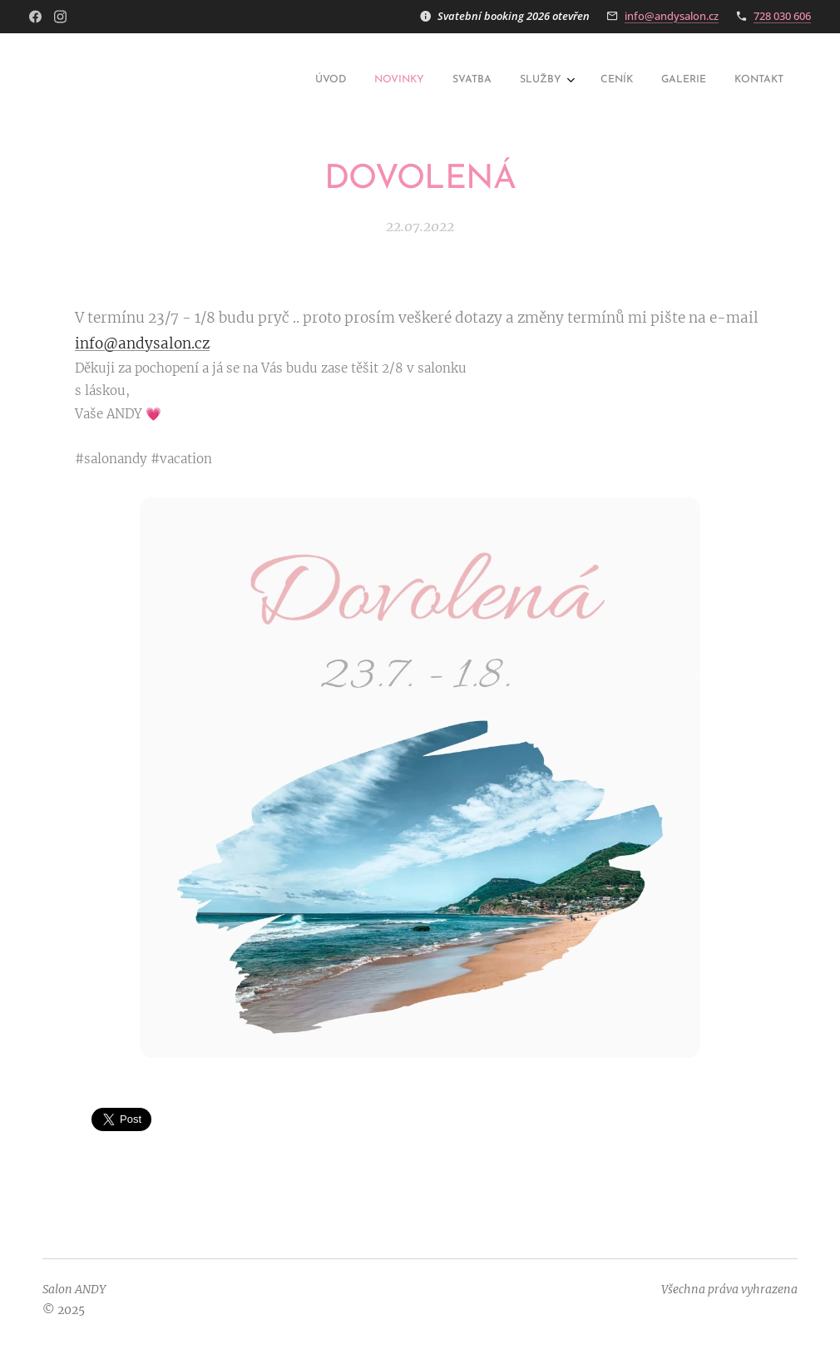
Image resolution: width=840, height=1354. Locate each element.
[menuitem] (603, 80)
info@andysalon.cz (672, 15)
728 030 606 (782, 15)
